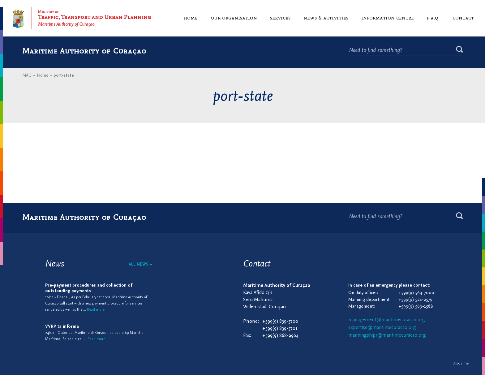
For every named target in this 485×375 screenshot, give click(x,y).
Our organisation (234, 17)
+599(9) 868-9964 (280, 335)
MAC (26, 75)
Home (190, 17)
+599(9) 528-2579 (415, 299)
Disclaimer (461, 363)
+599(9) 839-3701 (280, 328)
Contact (463, 17)
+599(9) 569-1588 (415, 306)
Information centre (387, 17)
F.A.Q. (433, 17)
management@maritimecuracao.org (386, 319)
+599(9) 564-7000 (416, 293)
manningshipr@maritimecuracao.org (387, 335)
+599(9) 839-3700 (280, 321)
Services (280, 17)
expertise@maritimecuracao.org (382, 327)
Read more (96, 310)
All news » (140, 264)
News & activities (325, 17)
